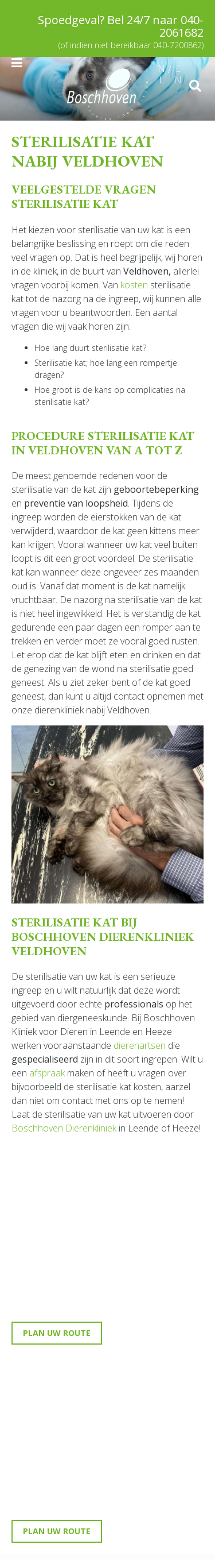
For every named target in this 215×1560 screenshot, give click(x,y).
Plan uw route (57, 1332)
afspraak (47, 1073)
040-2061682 (181, 26)
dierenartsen (140, 1045)
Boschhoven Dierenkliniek (63, 1128)
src (195, 86)
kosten (134, 285)
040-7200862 (177, 45)
